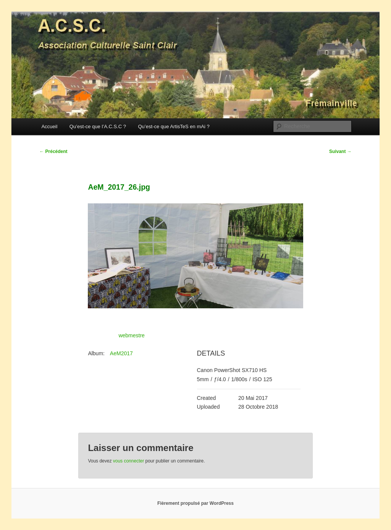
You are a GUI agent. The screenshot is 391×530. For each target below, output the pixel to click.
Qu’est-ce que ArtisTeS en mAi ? (173, 126)
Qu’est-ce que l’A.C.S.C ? (97, 126)
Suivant (340, 151)
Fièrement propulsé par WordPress (195, 503)
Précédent (53, 151)
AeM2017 (121, 353)
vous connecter (128, 461)
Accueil (49, 126)
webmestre (131, 335)
